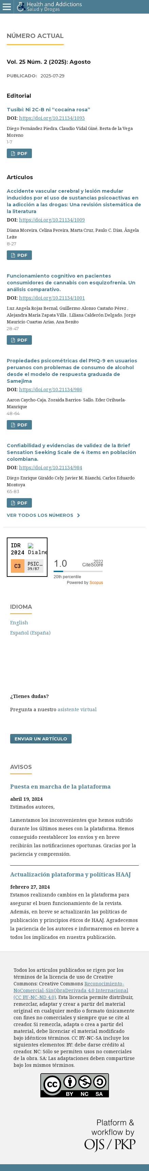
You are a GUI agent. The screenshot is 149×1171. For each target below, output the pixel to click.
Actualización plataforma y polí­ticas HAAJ (70, 874)
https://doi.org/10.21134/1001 (52, 298)
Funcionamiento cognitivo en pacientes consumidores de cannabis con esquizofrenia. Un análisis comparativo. (71, 282)
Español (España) (30, 632)
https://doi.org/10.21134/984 (50, 467)
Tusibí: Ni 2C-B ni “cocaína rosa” (48, 110)
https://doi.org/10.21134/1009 (52, 219)
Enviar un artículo (41, 738)
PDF (21, 153)
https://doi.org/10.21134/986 (50, 389)
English (19, 622)
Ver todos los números (40, 515)
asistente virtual (77, 709)
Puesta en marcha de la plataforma (60, 786)
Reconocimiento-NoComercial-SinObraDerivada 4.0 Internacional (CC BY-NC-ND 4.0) (71, 990)
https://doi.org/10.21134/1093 (52, 118)
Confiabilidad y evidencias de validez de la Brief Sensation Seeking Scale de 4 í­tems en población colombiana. (71, 452)
